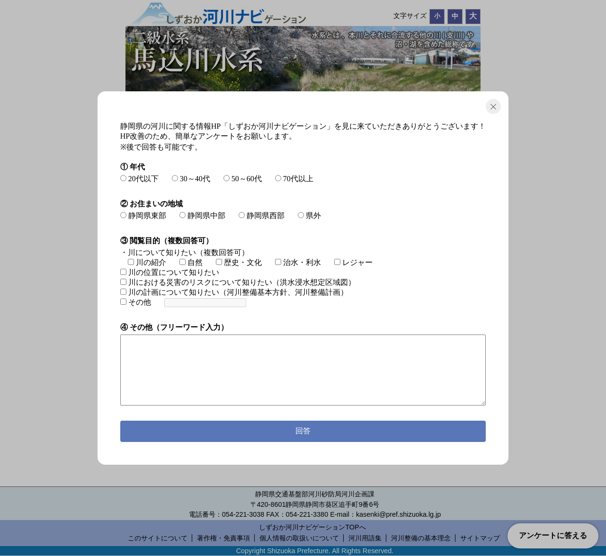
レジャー (353, 262)
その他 (135, 302)
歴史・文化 (239, 262)
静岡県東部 (143, 216)
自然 (191, 262)
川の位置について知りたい (169, 272)
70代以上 (294, 179)
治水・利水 (298, 262)
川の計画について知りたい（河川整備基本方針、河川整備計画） (234, 292)
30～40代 (191, 179)
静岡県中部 (202, 216)
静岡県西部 (262, 216)
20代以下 (139, 179)
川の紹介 (147, 262)
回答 (303, 431)
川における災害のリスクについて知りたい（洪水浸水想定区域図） (238, 282)
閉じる (493, 106)
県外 (309, 216)
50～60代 (242, 179)
